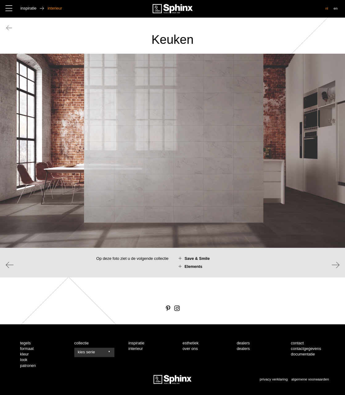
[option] (172, 165)
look (23, 359)
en (336, 8)
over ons (190, 348)
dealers (243, 348)
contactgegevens (306, 348)
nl (326, 8)
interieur (135, 348)
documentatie (303, 354)
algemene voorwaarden (310, 379)
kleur (24, 354)
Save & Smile (197, 258)
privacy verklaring (274, 379)
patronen (28, 365)
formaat (27, 348)
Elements (194, 266)
